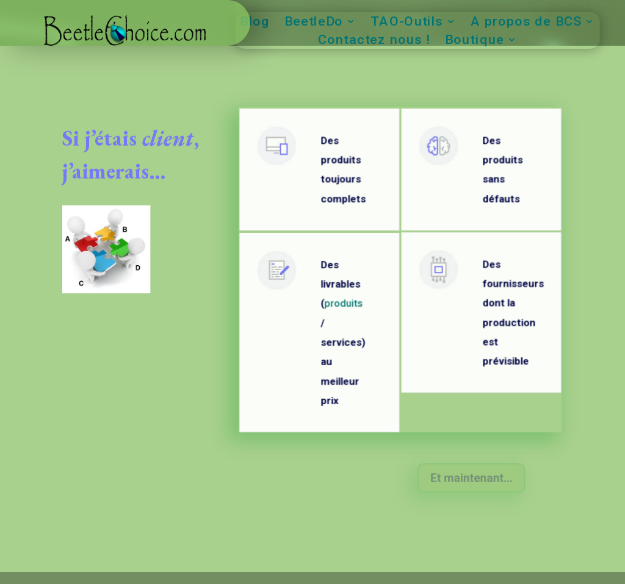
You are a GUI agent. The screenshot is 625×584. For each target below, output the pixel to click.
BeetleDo (313, 23)
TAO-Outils (406, 23)
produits (343, 308)
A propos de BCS (526, 23)
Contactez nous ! (374, 41)
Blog (255, 23)
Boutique (474, 41)
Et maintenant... (471, 478)
